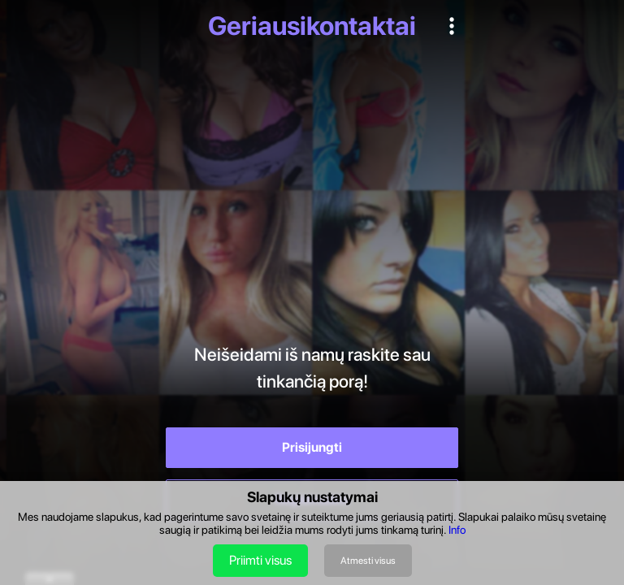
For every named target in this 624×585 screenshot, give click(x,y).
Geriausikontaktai (312, 26)
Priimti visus (260, 560)
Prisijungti (312, 447)
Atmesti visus (368, 560)
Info (457, 529)
